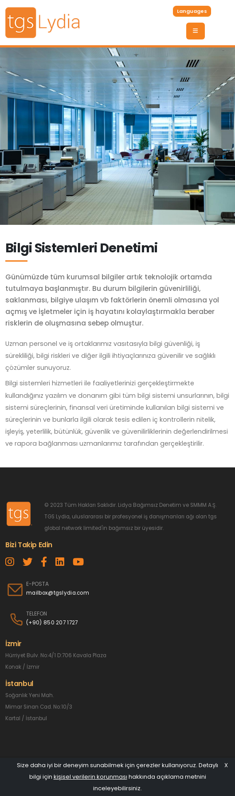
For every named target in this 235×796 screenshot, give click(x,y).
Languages (192, 11)
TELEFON (36, 614)
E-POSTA (37, 584)
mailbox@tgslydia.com (57, 592)
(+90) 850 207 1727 (52, 622)
